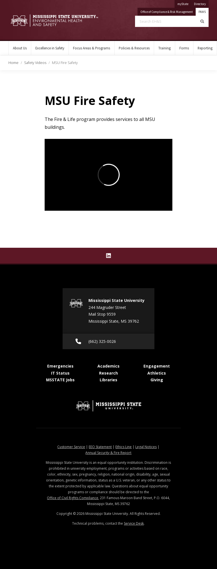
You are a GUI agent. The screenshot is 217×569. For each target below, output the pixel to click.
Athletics (156, 373)
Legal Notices (146, 446)
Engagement (156, 366)
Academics (108, 366)
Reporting (205, 48)
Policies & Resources (134, 48)
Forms (184, 48)
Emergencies (60, 366)
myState (184, 3)
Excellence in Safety (49, 48)
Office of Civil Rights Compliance (72, 497)
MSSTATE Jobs (60, 379)
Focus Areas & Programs (91, 48)
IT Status (60, 373)
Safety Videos (35, 62)
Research (108, 373)
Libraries (108, 379)
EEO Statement (100, 446)
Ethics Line (123, 446)
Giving (156, 379)
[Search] (202, 21)
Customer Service (71, 446)
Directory (201, 3)
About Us (20, 48)
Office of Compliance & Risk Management (168, 11)
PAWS (202, 12)
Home (13, 62)
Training (164, 48)
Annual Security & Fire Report (108, 452)
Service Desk (134, 523)
